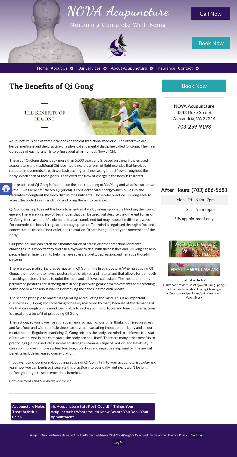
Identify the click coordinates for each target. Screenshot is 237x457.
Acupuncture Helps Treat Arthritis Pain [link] (28, 411)
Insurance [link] (166, 68)
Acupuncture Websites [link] (45, 435)
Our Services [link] (89, 68)
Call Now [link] (210, 13)
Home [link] (42, 68)
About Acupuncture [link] (129, 68)
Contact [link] (185, 68)
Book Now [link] (211, 43)
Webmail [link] (197, 435)
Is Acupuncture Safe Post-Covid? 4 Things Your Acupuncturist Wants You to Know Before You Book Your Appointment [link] (100, 411)
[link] (6, 189)
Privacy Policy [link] (177, 435)
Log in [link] (118, 443)
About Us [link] (59, 68)
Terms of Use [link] (158, 435)
